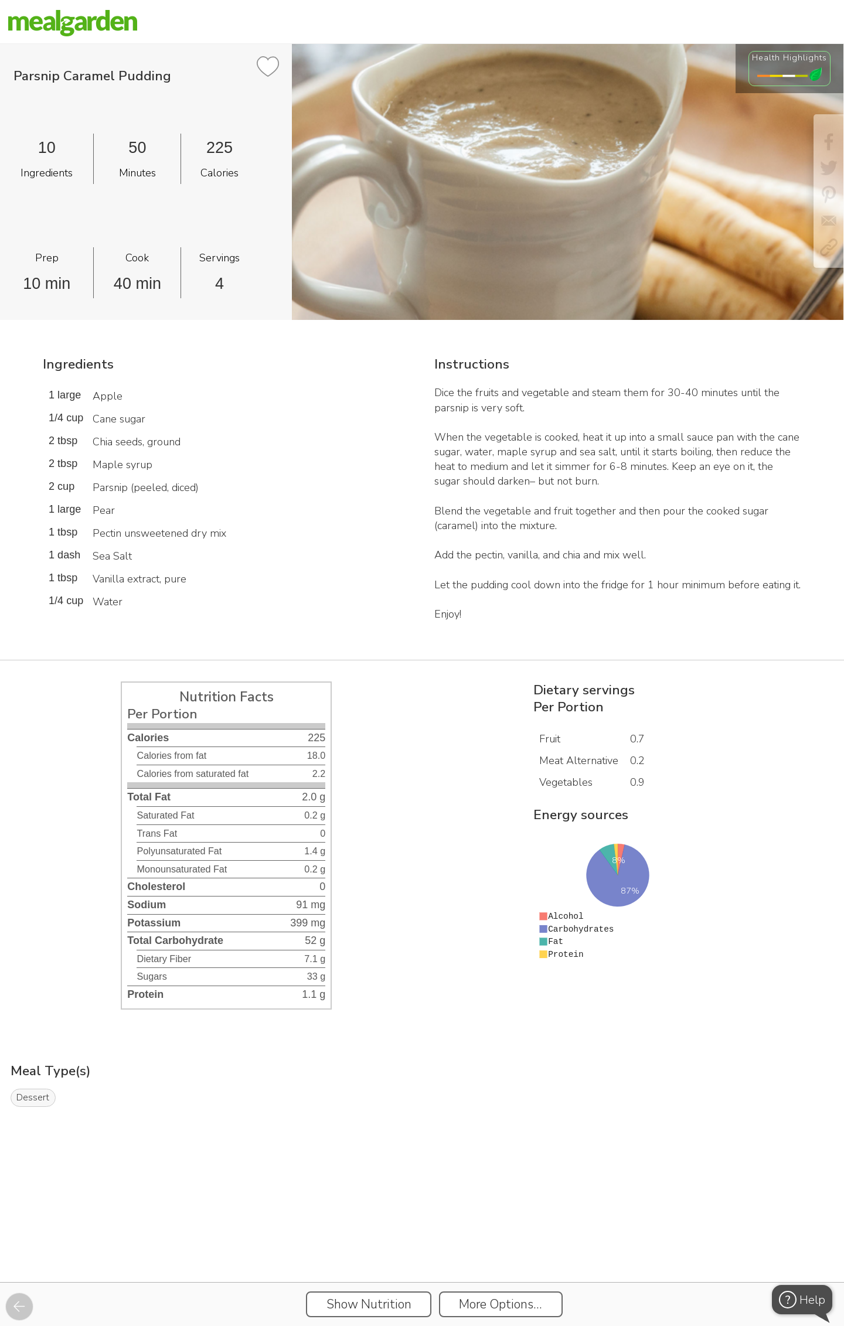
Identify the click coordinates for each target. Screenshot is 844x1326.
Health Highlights (789, 57)
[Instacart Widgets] (422, 1241)
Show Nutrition (368, 1304)
